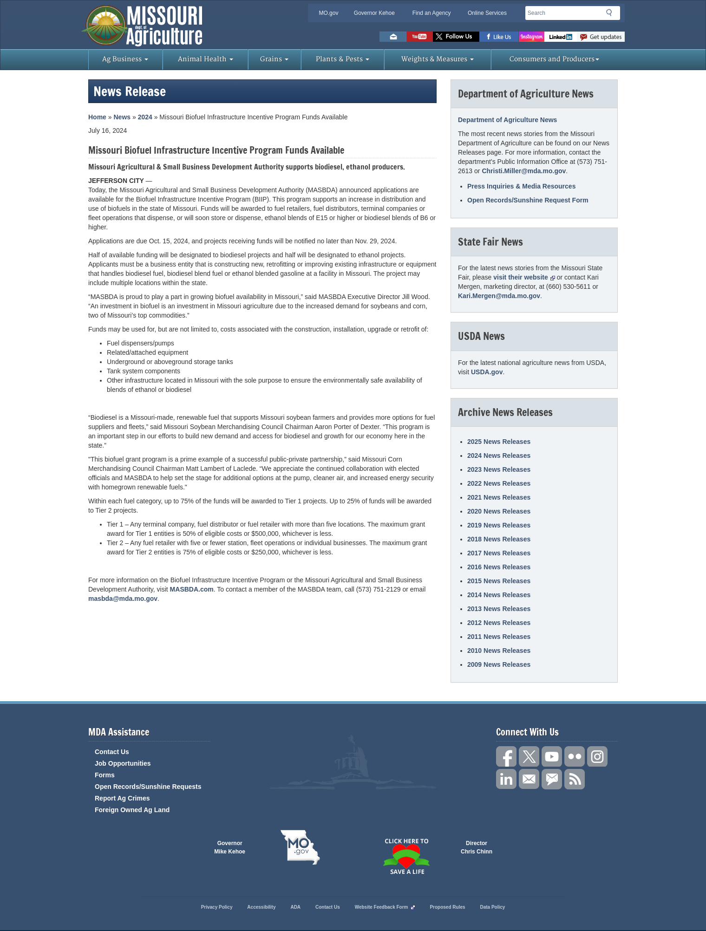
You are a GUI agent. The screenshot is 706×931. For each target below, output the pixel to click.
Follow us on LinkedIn (506, 779)
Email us (392, 37)
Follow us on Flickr (574, 756)
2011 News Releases (498, 636)
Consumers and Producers (554, 59)
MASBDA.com (192, 589)
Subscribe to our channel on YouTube (552, 756)
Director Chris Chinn (476, 847)
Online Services (487, 13)
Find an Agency (431, 13)
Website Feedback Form (385, 907)
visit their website (524, 277)
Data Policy (492, 907)
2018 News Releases (498, 539)
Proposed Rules (447, 907)
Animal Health (205, 59)
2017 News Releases (498, 553)
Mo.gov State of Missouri (300, 847)
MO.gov (328, 13)
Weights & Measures (437, 59)
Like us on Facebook (499, 37)
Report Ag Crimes (122, 798)
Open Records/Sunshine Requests (148, 786)
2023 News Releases (498, 469)
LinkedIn (560, 37)
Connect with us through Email (529, 779)
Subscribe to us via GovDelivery (601, 37)
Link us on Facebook (506, 756)
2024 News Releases (498, 455)
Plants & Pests (342, 59)
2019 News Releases (498, 525)
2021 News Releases (498, 497)
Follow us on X (529, 756)
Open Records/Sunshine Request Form (527, 200)
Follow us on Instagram (531, 37)
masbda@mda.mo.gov (122, 598)
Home (97, 117)
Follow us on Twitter (456, 37)
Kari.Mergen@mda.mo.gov (499, 295)
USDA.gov (487, 372)
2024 (145, 117)
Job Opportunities (123, 763)
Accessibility (261, 907)
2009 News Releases (498, 664)
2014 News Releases (498, 595)
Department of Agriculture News (507, 120)
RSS (574, 779)
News (122, 117)
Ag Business (125, 59)
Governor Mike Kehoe (229, 847)
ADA (295, 907)
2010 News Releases (498, 650)
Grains (274, 59)
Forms (105, 775)
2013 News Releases (498, 608)
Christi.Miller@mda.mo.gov (524, 171)
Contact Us (112, 751)
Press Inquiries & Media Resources (521, 186)
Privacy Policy (217, 907)
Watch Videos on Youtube (419, 37)
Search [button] (611, 14)
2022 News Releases (498, 483)
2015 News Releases (498, 581)
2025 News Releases (498, 441)
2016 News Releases (498, 567)
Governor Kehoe (374, 13)
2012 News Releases (498, 622)
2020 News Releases (498, 511)
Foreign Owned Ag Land (132, 810)
